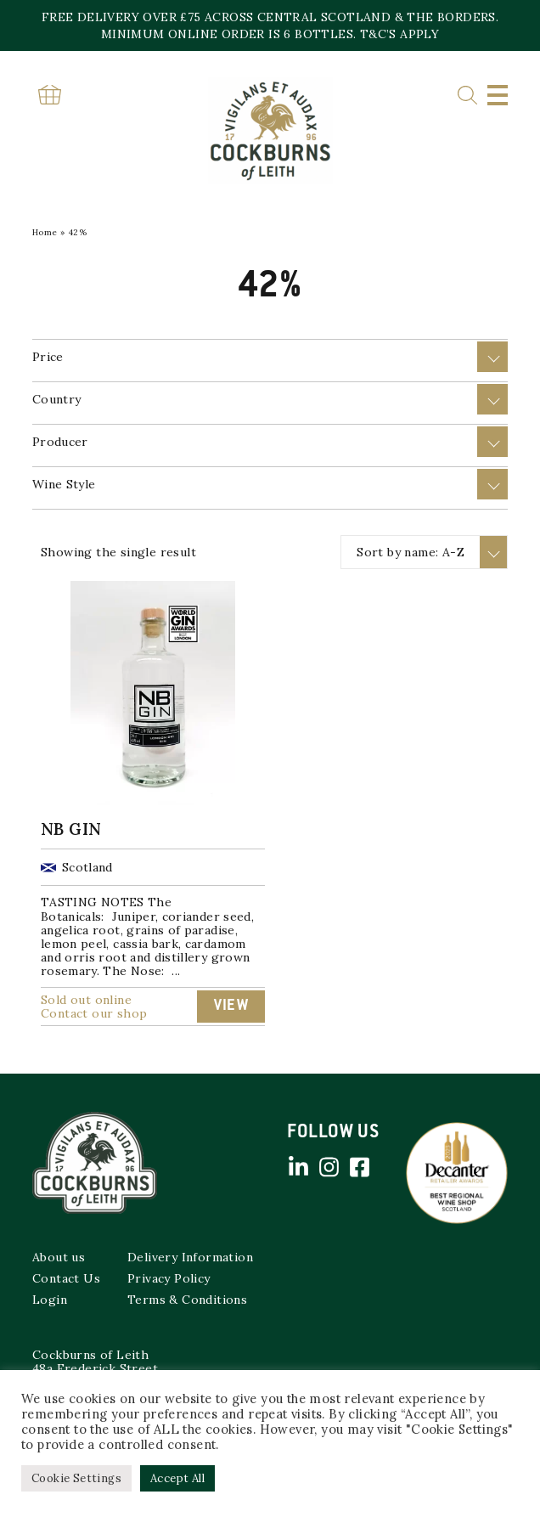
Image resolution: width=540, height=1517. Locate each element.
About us (58, 1257)
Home (45, 232)
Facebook (359, 1167)
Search (467, 95)
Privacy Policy (169, 1278)
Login (49, 1299)
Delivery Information (190, 1257)
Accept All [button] (177, 1478)
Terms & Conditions (187, 1299)
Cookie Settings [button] (76, 1478)
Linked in (298, 1167)
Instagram (329, 1167)
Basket (49, 94)
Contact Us (66, 1278)
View (231, 1006)
